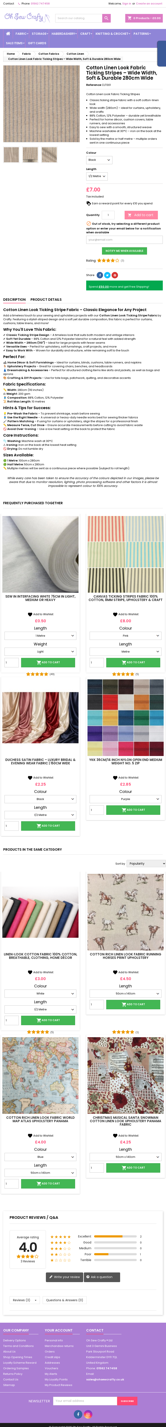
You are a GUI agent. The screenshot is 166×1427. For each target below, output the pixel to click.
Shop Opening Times (17, 1357)
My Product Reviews (58, 1385)
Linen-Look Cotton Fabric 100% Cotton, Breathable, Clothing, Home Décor (40, 956)
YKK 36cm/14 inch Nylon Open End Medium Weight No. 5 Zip (125, 761)
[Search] (83, 18)
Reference (93, 85)
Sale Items (14, 43)
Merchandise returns (59, 1346)
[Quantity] (108, 215)
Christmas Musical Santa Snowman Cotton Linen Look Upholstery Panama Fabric (125, 1121)
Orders (50, 1352)
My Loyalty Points (56, 1379)
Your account (59, 1330)
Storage (39, 34)
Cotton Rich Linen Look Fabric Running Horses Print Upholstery (125, 956)
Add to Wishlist (40, 614)
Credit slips (52, 1357)
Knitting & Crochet (112, 34)
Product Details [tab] (46, 299)
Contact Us (10, 1379)
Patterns (141, 34)
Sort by (120, 864)
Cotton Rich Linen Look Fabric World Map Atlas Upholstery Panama (40, 1119)
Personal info (54, 1340)
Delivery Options (14, 1340)
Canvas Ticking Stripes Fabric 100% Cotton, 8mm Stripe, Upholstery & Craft (126, 598)
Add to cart (140, 215)
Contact (8, 3)
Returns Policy (12, 1374)
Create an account (149, 3)
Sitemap (9, 1385)
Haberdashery (63, 34)
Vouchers (51, 1368)
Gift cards (37, 43)
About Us (9, 1352)
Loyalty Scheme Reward (19, 1363)
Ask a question (99, 1277)
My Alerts (51, 1374)
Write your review (64, 1277)
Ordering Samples (16, 1368)
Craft (85, 34)
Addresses (52, 1363)
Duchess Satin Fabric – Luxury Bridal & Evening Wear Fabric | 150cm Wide (40, 761)
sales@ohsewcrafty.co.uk (105, 1379)
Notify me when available (124, 251)
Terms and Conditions (18, 1346)
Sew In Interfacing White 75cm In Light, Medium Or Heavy (40, 598)
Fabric (21, 34)
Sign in (126, 3)
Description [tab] (14, 299)
